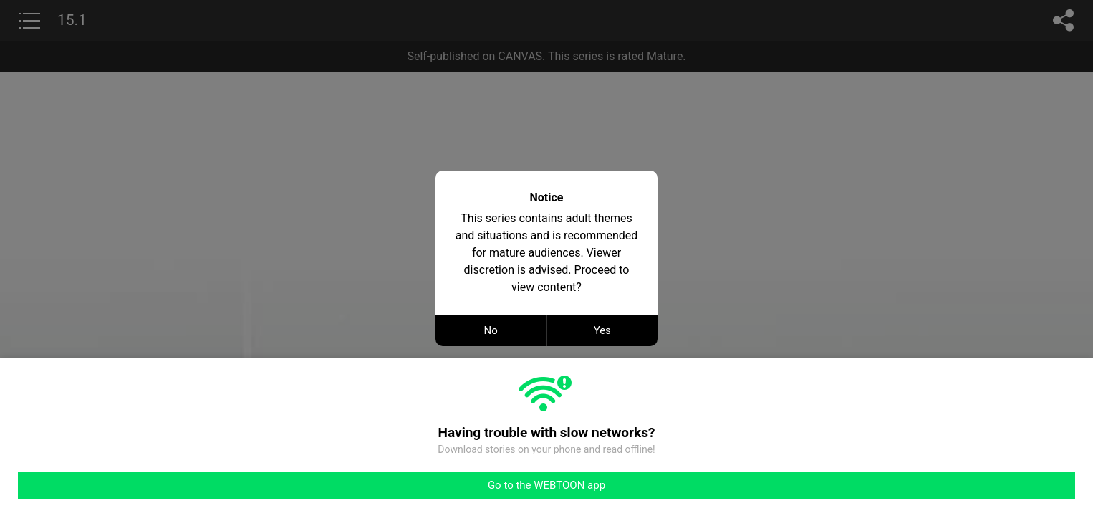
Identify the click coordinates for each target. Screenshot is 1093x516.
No (491, 330)
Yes (602, 330)
